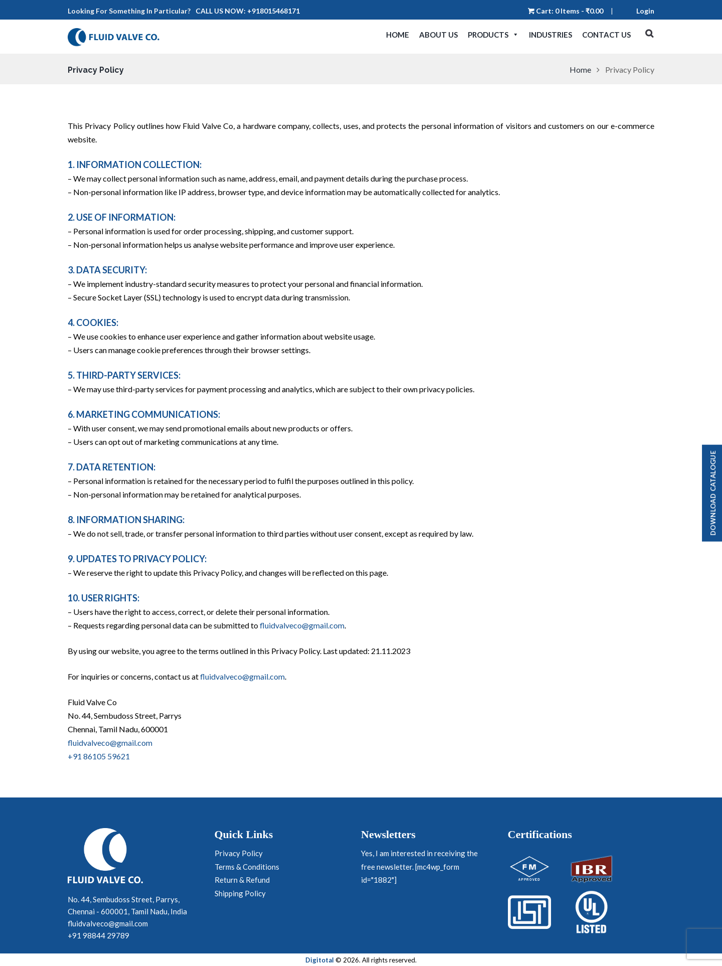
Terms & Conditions (247, 866)
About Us (438, 34)
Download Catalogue (713, 493)
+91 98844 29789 (98, 934)
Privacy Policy (239, 853)
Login (645, 11)
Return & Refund (242, 879)
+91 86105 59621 (99, 756)
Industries (550, 34)
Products (493, 35)
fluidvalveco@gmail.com (302, 625)
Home (397, 34)
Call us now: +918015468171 (248, 11)
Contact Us (606, 34)
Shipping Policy (240, 893)
